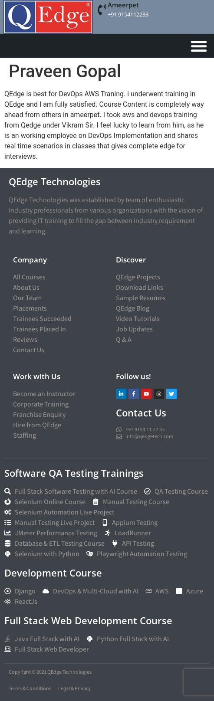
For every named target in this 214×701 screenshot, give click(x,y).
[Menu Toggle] (198, 46)
